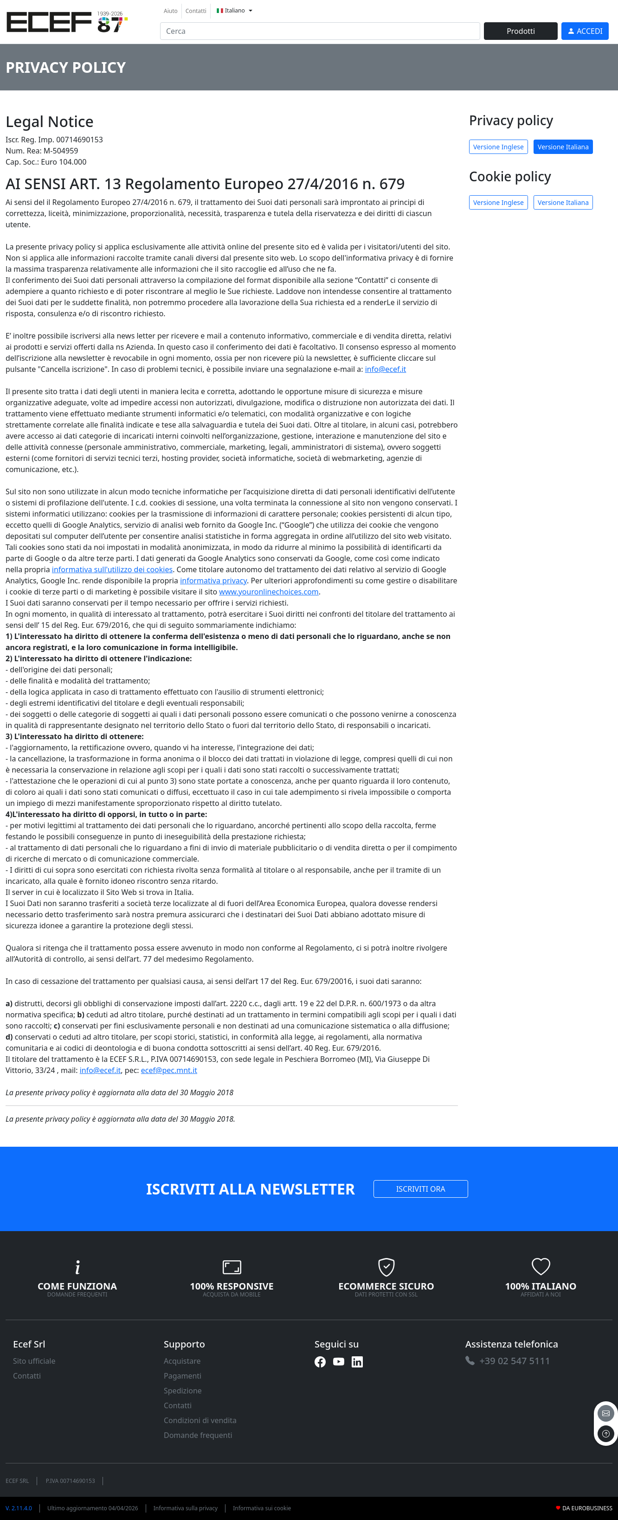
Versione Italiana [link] (563, 146)
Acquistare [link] (182, 1361)
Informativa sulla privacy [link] (186, 1508)
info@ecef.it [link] (385, 369)
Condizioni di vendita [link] (200, 1420)
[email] (606, 1413)
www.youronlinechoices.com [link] (268, 592)
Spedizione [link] (183, 1391)
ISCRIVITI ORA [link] (420, 1189)
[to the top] (606, 1433)
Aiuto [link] (171, 11)
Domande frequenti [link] (198, 1435)
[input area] (320, 31)
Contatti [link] (196, 11)
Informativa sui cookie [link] (262, 1508)
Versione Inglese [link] (498, 146)
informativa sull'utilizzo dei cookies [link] (112, 569)
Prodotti (521, 31)
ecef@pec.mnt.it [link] (169, 1070)
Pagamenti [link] (182, 1376)
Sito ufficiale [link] (34, 1361)
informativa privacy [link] (213, 580)
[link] (67, 20)
